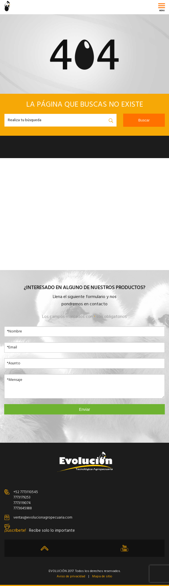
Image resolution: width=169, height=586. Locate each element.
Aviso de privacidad (71, 576)
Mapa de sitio (102, 576)
